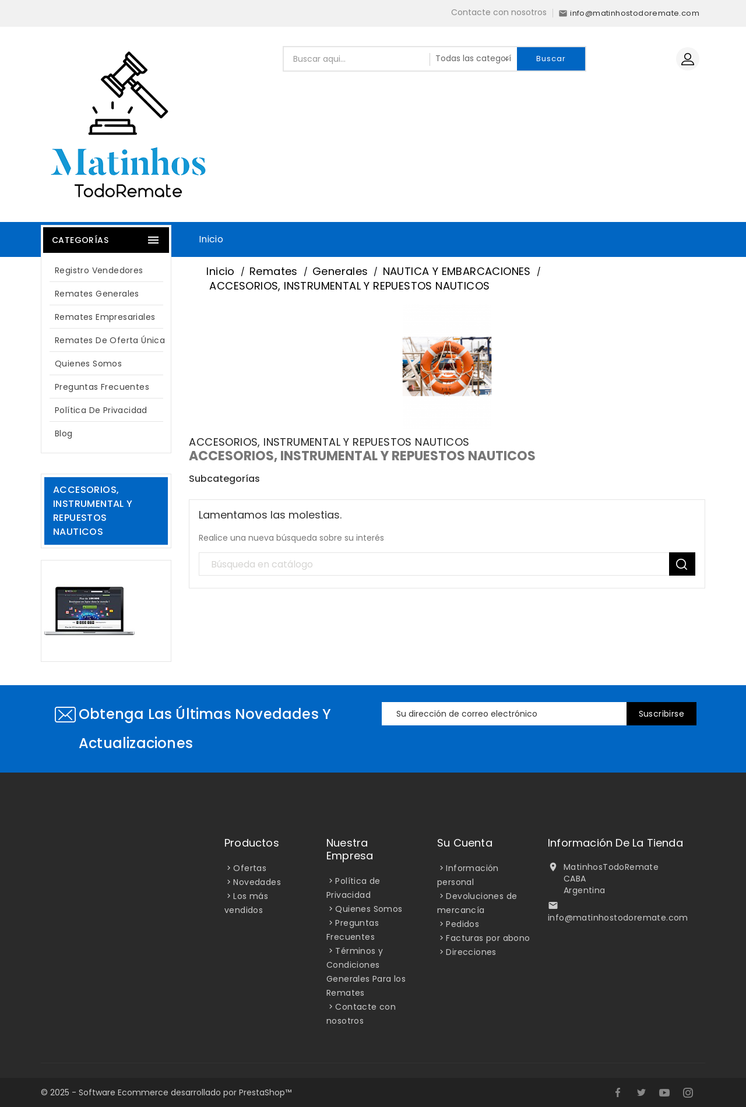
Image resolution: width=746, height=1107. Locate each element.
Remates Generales (97, 293)
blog (64, 433)
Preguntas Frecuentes (102, 387)
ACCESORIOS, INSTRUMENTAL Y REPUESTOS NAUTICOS (93, 510)
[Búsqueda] (447, 564)
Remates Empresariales (105, 317)
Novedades (257, 882)
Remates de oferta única (110, 340)
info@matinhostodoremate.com (618, 917)
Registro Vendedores (99, 270)
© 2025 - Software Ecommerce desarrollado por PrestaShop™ (166, 1092)
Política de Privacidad (101, 410)
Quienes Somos (88, 363)
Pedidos (462, 924)
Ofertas (249, 868)
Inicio (211, 239)
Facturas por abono (488, 938)
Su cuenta (464, 842)
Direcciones (471, 952)
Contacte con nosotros (499, 12)
